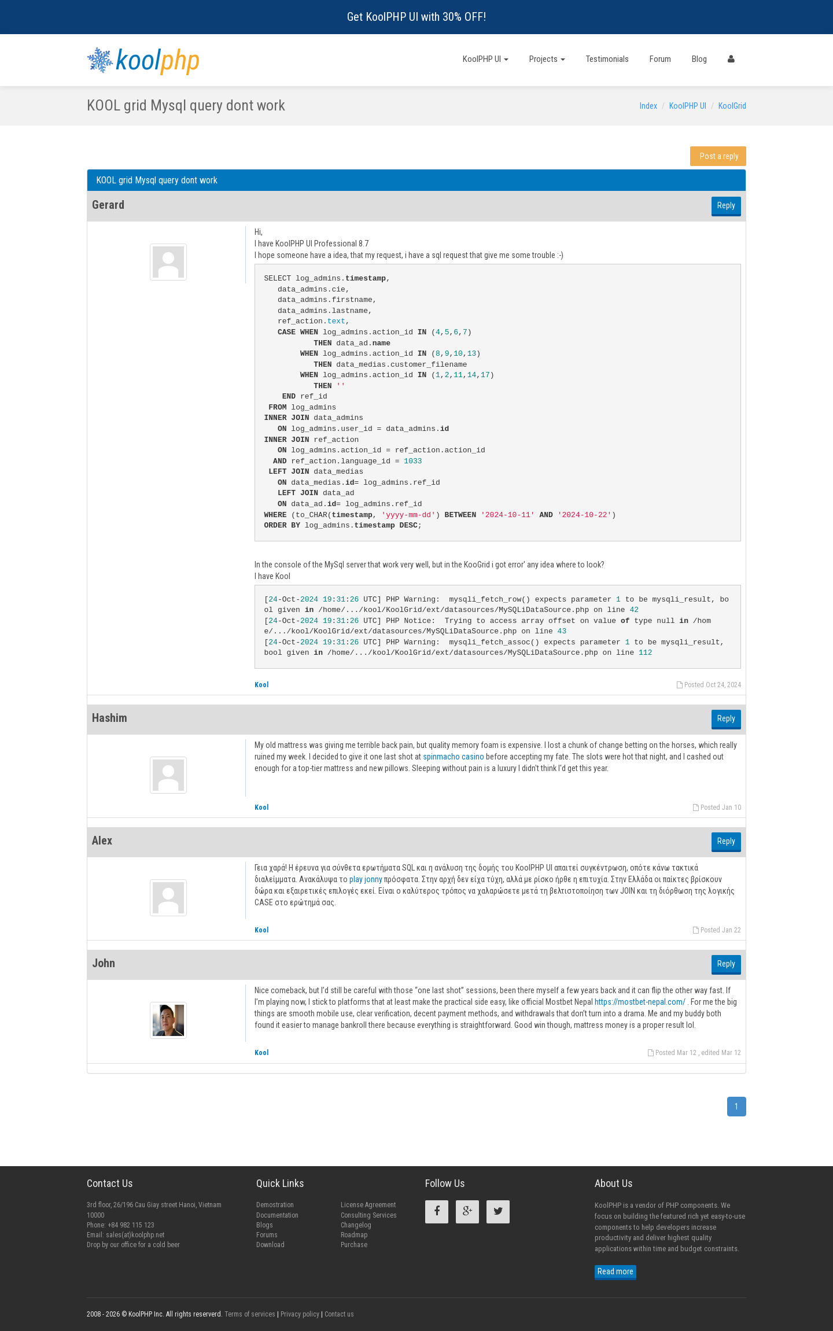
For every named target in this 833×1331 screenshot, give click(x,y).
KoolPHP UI (485, 59)
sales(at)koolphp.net (135, 1235)
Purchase (354, 1245)
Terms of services (249, 1314)
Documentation (277, 1215)
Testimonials (607, 59)
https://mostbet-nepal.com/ (640, 1001)
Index (648, 105)
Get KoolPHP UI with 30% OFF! (416, 17)
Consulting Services (369, 1215)
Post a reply (719, 156)
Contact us (339, 1314)
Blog (699, 59)
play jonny (366, 879)
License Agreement (368, 1205)
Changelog (356, 1225)
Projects (547, 59)
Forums (267, 1235)
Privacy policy (300, 1314)
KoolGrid (732, 105)
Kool (261, 685)
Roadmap (354, 1235)
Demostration (275, 1205)
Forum (660, 59)
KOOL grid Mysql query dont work (157, 180)
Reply (726, 205)
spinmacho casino (453, 756)
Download (270, 1245)
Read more (615, 1271)
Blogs (264, 1225)
